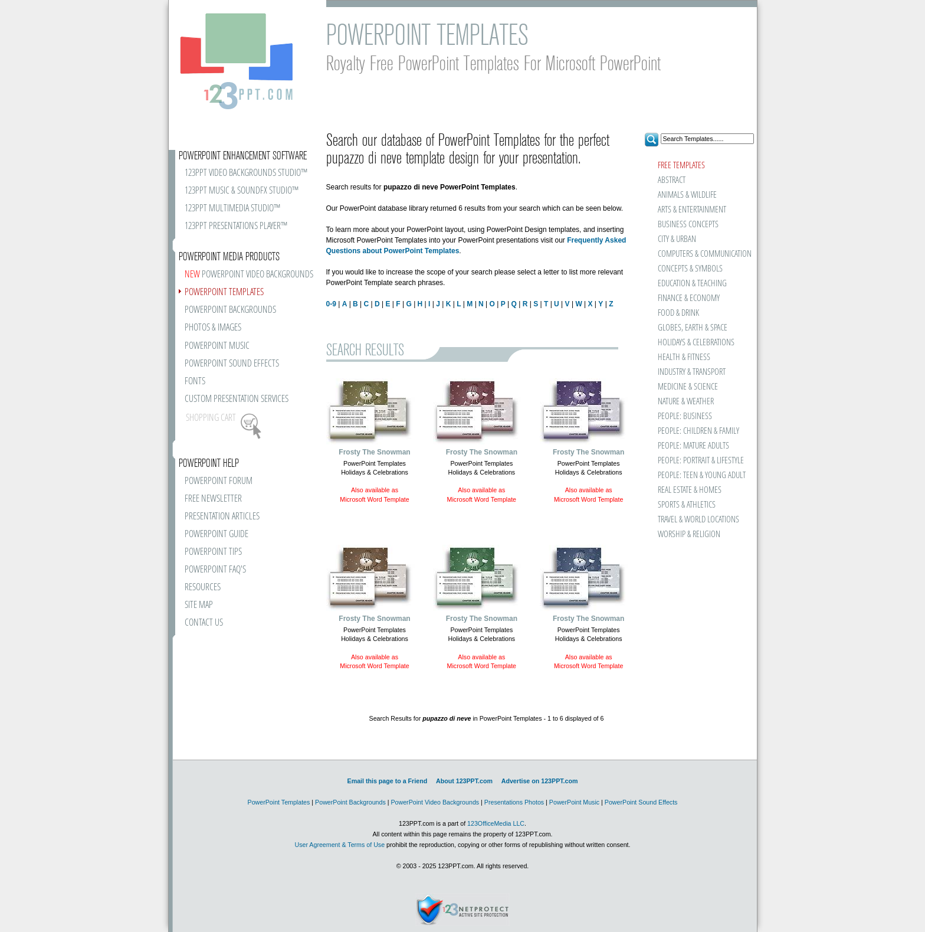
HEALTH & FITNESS (684, 357)
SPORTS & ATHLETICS (687, 505)
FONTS (195, 381)
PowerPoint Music (574, 802)
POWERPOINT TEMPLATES (224, 292)
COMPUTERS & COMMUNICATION (704, 254)
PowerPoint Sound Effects (641, 802)
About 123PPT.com (464, 780)
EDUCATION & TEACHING (692, 284)
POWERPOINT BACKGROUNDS (230, 310)
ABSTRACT (671, 180)
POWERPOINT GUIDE (216, 534)
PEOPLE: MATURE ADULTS (693, 446)
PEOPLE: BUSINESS (685, 416)
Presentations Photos (514, 802)
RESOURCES (203, 587)
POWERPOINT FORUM (218, 481)
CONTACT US (204, 623)
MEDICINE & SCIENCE (688, 387)
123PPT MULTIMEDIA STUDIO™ (232, 208)
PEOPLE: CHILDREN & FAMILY (698, 431)
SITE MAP (199, 605)
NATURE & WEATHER (686, 402)
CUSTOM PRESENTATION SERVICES (236, 399)
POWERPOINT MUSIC (217, 346)
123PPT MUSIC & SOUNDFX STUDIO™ (242, 191)
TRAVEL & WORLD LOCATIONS (698, 520)
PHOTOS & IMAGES (213, 327)
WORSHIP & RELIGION (689, 534)
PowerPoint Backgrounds (350, 802)
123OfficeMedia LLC (495, 823)
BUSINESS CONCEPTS (688, 225)
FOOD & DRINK (678, 313)
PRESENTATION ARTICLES (222, 516)
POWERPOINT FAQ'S (215, 569)
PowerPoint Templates (279, 802)
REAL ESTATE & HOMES (689, 490)
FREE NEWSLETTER (213, 499)
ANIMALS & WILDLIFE (687, 195)
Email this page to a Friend (387, 780)
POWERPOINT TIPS (213, 552)
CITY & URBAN (677, 239)
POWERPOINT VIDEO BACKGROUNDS (249, 274)
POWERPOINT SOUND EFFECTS (232, 363)
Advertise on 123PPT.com (539, 780)
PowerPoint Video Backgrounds (435, 802)
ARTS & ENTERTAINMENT (692, 210)
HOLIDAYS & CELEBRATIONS (696, 343)
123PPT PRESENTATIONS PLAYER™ (236, 226)
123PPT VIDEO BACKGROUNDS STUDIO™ (246, 173)
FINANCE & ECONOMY (689, 298)
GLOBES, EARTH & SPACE (692, 328)
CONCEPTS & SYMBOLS (690, 269)
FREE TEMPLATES (681, 166)
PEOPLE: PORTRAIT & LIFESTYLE (701, 461)
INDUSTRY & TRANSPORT (692, 372)
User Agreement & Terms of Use (339, 844)
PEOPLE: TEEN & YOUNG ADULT (702, 475)
